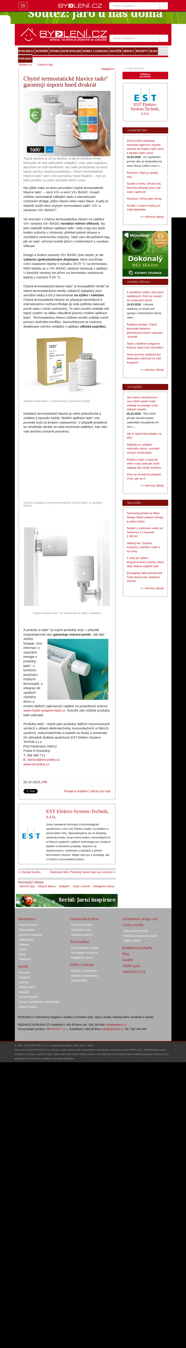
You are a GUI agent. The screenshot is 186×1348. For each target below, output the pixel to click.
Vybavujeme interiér (135, 930)
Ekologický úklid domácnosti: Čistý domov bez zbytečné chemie (145, 577)
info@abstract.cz (112, 1029)
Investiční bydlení (82, 924)
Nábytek (24, 992)
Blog (125, 954)
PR (45, 782)
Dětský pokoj (27, 987)
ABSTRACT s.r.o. (57, 1029)
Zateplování (26, 939)
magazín (107, 69)
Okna (22, 954)
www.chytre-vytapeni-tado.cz (44, 710)
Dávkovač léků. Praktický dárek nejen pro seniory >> (83, 872)
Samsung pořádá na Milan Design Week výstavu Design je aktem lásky (145, 517)
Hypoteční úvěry (81, 929)
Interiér (23, 966)
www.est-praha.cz (36, 764)
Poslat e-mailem (76, 791)
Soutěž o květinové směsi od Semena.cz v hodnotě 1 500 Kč (145, 532)
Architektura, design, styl (140, 919)
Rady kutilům (79, 980)
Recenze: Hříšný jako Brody (144, 198)
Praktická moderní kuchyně (140, 935)
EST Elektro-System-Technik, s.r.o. (77, 813)
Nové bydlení (79, 942)
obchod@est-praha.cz (43, 759)
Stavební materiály (30, 934)
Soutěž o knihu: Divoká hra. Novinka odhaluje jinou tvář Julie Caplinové (144, 187)
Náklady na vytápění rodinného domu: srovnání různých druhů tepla (143, 448)
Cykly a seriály (133, 925)
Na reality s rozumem (84, 952)
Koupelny (25, 977)
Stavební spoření (81, 934)
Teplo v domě (81, 886)
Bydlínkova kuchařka (137, 948)
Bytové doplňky (28, 996)
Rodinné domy (28, 924)
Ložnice (24, 982)
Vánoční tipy (27, 886)
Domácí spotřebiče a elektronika (39, 1001)
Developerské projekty (85, 947)
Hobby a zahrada (82, 964)
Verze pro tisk (100, 791)
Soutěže (128, 960)
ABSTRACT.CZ (134, 972)
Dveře (23, 949)
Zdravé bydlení (28, 1006)
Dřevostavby (27, 929)
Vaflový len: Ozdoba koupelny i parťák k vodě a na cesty (143, 547)
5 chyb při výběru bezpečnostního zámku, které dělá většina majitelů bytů (145, 562)
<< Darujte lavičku (29, 872)
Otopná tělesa (46, 886)
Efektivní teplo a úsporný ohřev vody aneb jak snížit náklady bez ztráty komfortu (144, 463)
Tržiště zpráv (131, 966)
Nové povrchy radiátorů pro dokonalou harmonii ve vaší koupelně (144, 358)
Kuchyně (24, 972)
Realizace (25, 959)
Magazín (134, 502)
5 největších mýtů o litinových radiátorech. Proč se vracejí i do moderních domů (145, 296)
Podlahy (24, 944)
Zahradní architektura (84, 975)
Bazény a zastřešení (84, 970)
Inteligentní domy (103, 886)
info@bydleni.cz (116, 1024)
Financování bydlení (84, 919)
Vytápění (64, 886)
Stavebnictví (26, 919)
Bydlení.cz (25, 64)
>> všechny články (152, 216)
